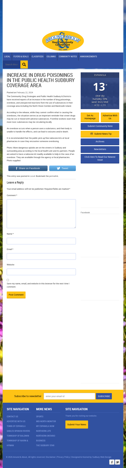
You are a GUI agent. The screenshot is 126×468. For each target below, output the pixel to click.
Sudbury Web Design (101, 456)
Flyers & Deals (21, 56)
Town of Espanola (16, 426)
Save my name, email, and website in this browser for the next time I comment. (38, 285)
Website (10, 264)
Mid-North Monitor (46, 421)
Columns (51, 56)
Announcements (88, 56)
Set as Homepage (90, 117)
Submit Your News (76, 424)
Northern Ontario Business (45, 438)
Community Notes (68, 56)
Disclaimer (50, 456)
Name (10, 233)
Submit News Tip (101, 133)
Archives (100, 141)
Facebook (85, 212)
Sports (39, 416)
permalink (53, 176)
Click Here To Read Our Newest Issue (100, 158)
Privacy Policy (63, 456)
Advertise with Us (110, 117)
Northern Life (43, 430)
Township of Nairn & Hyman (17, 443)
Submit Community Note (100, 126)
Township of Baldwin (18, 435)
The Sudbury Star (45, 445)
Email (10, 249)
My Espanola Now (45, 426)
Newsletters (100, 149)
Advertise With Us (16, 421)
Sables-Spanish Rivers (18, 430)
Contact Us (12, 416)
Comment (12, 195)
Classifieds (37, 56)
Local (7, 56)
